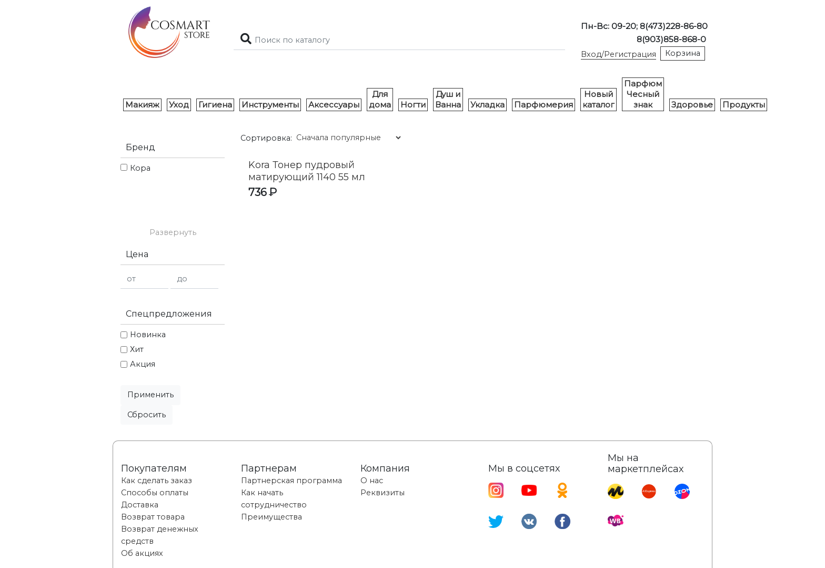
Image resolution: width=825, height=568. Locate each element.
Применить (150, 394)
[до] (194, 279)
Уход (179, 105)
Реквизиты (382, 492)
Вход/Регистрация (618, 54)
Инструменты (270, 105)
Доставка (139, 505)
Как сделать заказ (156, 480)
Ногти (413, 105)
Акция (142, 364)
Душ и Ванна (448, 99)
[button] (172, 233)
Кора (140, 168)
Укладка (487, 105)
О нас (371, 480)
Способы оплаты (154, 492)
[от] (144, 279)
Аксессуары (333, 105)
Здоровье (692, 105)
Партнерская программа (291, 480)
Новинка (148, 334)
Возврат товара (153, 517)
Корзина (682, 53)
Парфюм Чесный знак (643, 94)
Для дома (380, 99)
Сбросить (146, 414)
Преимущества (271, 517)
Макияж (142, 105)
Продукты (743, 105)
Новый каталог (598, 99)
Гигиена (215, 105)
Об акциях (142, 553)
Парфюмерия (543, 105)
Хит (137, 349)
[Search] (399, 40)
